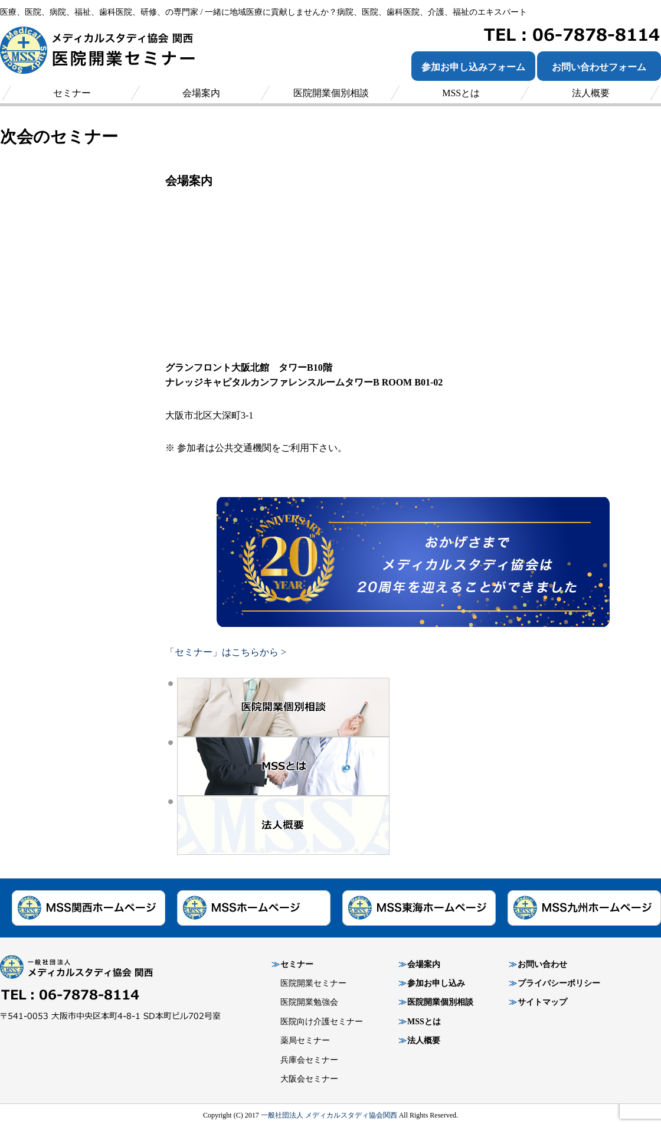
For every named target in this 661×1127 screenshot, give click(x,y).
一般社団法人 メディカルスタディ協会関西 (329, 1115)
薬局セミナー (305, 1040)
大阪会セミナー (309, 1078)
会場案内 (423, 964)
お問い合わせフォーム (599, 67)
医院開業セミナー (313, 983)
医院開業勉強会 (309, 1002)
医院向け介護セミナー (321, 1021)
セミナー (296, 964)
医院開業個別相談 (440, 1002)
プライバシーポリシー (559, 983)
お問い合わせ (542, 964)
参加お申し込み (436, 983)
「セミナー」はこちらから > (225, 652)
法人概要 (423, 1040)
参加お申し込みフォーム (473, 67)
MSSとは (424, 1021)
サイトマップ (542, 1002)
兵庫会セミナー (309, 1060)
